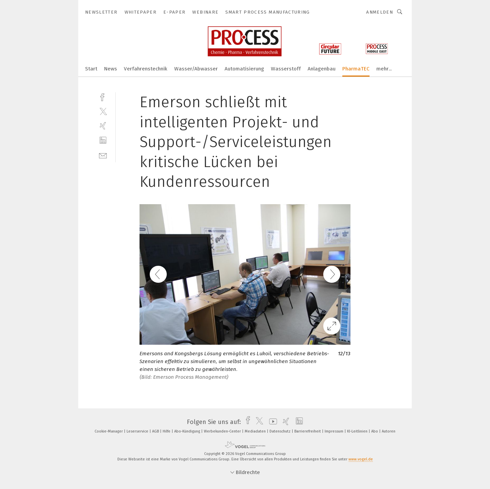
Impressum (334, 431)
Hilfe (167, 431)
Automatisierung (244, 69)
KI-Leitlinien (358, 431)
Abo (375, 431)
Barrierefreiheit (308, 431)
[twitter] (103, 111)
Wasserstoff (286, 69)
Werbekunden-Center (223, 431)
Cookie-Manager (109, 431)
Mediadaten (256, 431)
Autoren (388, 431)
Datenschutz (281, 431)
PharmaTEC (356, 69)
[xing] (103, 125)
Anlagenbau (322, 69)
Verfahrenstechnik (145, 69)
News (110, 69)
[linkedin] (103, 140)
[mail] (103, 155)
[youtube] (271, 422)
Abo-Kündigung (187, 431)
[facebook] (103, 96)
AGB (156, 431)
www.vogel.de (360, 459)
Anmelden (379, 12)
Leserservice (138, 431)
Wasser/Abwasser (196, 69)
